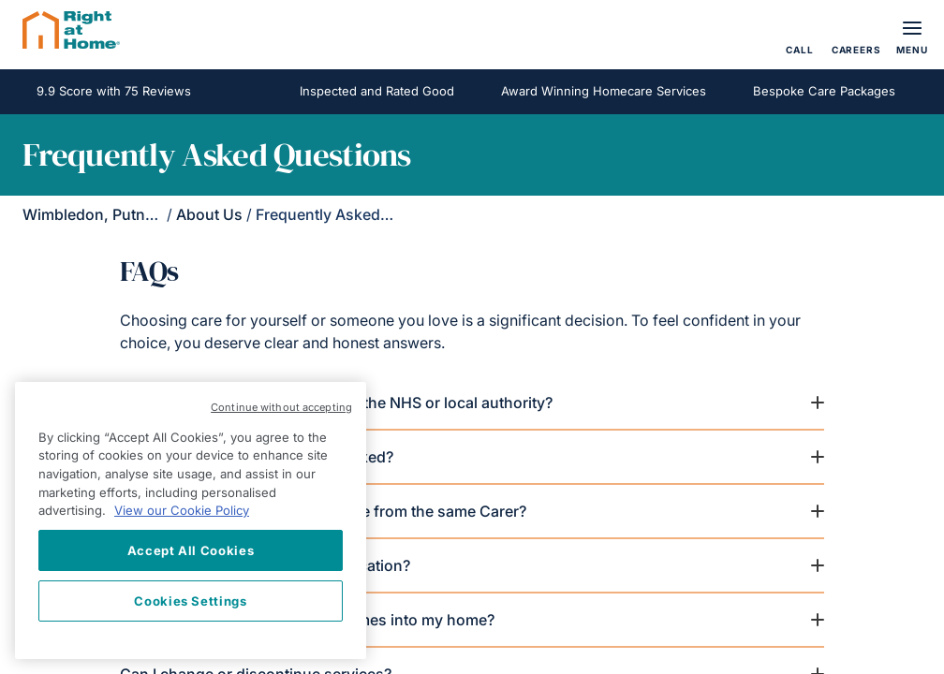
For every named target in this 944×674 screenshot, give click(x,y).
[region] (190, 520)
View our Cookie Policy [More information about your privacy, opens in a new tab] (181, 510)
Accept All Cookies (191, 550)
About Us (209, 214)
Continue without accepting (281, 407)
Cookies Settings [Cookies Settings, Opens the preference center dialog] (190, 600)
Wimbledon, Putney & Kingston (132, 214)
